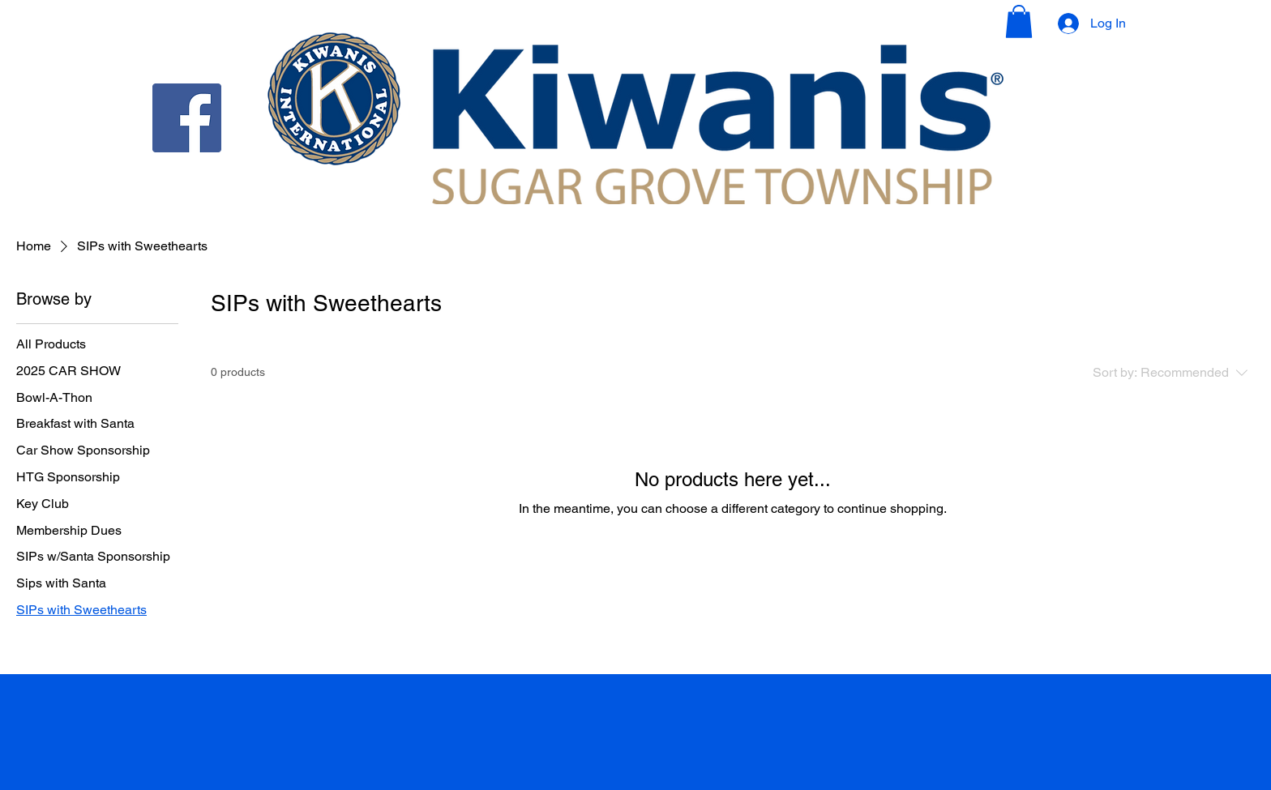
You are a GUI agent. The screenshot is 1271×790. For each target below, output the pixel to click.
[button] (1019, 21)
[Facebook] (186, 117)
